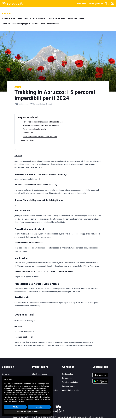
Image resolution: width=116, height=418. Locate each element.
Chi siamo (6, 374)
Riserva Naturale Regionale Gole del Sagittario (41, 125)
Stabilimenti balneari (40, 374)
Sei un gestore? (96, 3)
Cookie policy (67, 374)
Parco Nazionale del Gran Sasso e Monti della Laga (43, 122)
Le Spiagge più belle (56, 18)
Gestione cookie (68, 386)
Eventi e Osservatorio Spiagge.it (16, 24)
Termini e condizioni (70, 382)
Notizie (18, 87)
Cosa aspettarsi (27, 140)
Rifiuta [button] (15, 407)
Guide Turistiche (24, 18)
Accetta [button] (39, 407)
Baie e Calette (39, 18)
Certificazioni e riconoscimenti (45, 24)
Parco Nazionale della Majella (34, 129)
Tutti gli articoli (8, 18)
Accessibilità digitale (70, 390)
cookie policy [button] (42, 390)
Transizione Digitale (75, 18)
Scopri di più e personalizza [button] (27, 412)
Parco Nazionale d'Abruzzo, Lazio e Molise (40, 136)
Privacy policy (67, 378)
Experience (81, 3)
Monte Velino (28, 133)
